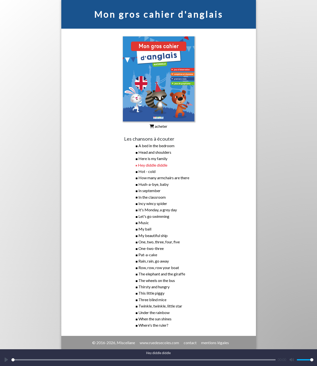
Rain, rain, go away (153, 261)
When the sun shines (155, 318)
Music (143, 222)
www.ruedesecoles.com (159, 342)
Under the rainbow (154, 312)
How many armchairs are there (163, 177)
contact (190, 342)
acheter (158, 126)
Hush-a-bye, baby (153, 184)
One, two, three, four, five (159, 241)
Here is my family (152, 158)
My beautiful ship (153, 235)
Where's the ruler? (153, 325)
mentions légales (215, 342)
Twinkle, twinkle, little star (160, 306)
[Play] (6, 360)
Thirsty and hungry (154, 286)
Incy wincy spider (152, 203)
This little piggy (151, 293)
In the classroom (152, 197)
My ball (144, 229)
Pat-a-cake (147, 254)
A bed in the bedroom (156, 145)
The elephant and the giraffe (161, 274)
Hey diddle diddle (152, 165)
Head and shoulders (154, 152)
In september (149, 190)
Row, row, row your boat (158, 267)
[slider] (143, 359)
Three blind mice (152, 299)
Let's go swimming (153, 216)
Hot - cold (146, 171)
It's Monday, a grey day (157, 209)
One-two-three (151, 248)
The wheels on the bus (156, 280)
